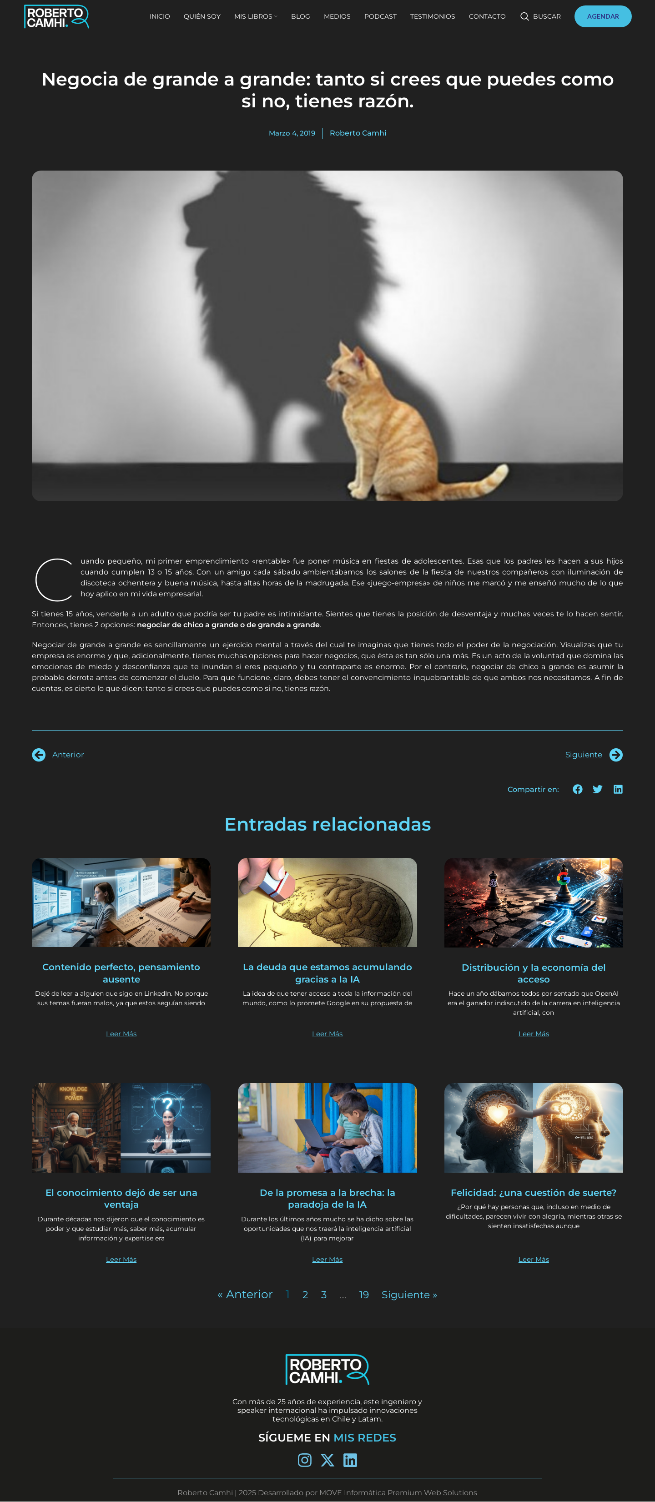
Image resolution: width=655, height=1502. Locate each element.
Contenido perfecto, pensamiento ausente (121, 973)
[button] (578, 789)
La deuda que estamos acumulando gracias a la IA (327, 973)
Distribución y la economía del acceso (533, 973)
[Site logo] (73, 23)
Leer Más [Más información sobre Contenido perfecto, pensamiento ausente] (121, 1034)
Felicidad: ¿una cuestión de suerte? (533, 1198)
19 (361, 1294)
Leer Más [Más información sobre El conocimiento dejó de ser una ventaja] (121, 1259)
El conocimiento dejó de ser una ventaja (121, 1198)
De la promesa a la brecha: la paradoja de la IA (327, 1198)
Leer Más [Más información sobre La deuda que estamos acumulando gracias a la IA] (327, 1034)
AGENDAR (603, 23)
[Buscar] (540, 24)
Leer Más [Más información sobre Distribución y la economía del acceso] (534, 1034)
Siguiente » (411, 1294)
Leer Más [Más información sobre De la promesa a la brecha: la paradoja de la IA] (327, 1259)
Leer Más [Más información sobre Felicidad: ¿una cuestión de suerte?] (534, 1259)
